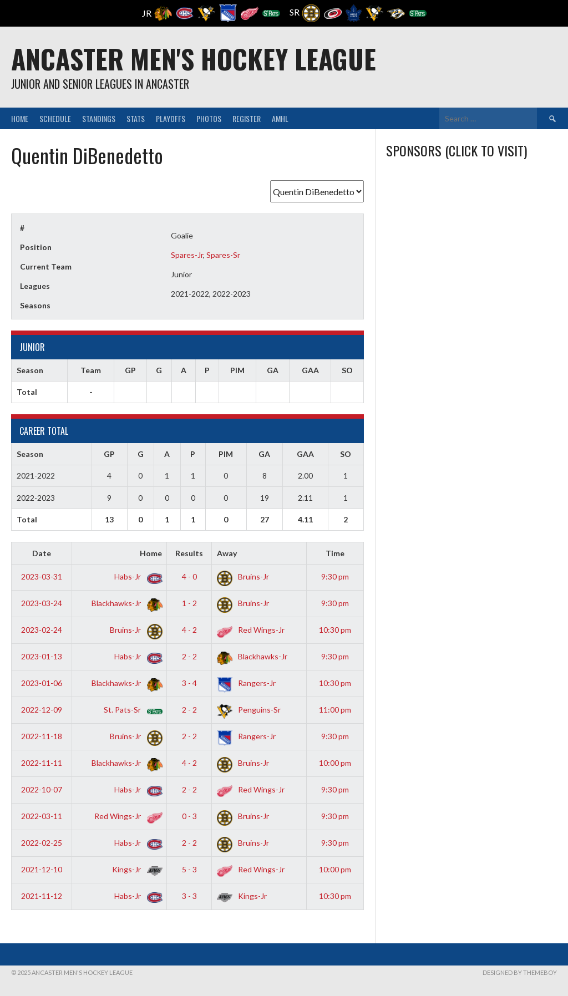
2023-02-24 (41, 629)
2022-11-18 (41, 736)
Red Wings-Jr (251, 629)
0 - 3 (189, 816)
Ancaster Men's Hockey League (193, 58)
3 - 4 (189, 683)
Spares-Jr (187, 255)
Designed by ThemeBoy (520, 972)
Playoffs (170, 118)
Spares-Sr (223, 255)
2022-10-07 (41, 789)
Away (227, 553)
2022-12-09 (41, 709)
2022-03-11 (41, 816)
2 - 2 (189, 656)
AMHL (280, 118)
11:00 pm (335, 709)
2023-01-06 (41, 683)
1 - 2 (189, 603)
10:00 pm (335, 763)
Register (246, 118)
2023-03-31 (41, 576)
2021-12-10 (41, 869)
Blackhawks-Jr (125, 603)
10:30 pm (335, 629)
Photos (208, 118)
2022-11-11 (41, 763)
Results (189, 553)
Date (41, 553)
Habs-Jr (136, 576)
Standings (98, 118)
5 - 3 (189, 869)
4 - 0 (189, 576)
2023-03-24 (41, 603)
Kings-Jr (135, 869)
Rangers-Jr (246, 683)
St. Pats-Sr (131, 709)
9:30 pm (335, 576)
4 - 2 (189, 629)
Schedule (55, 118)
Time (335, 553)
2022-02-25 (41, 842)
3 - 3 (189, 896)
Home (19, 118)
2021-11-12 (41, 896)
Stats (135, 118)
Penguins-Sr (249, 709)
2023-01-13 (41, 656)
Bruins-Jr (243, 576)
